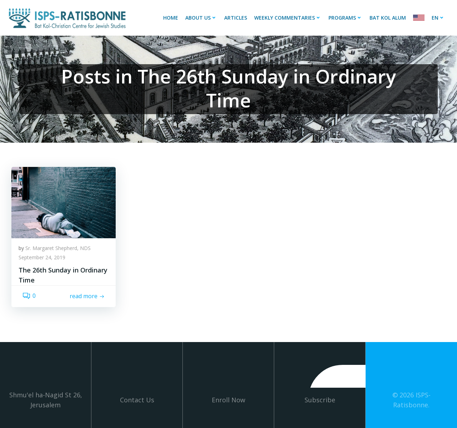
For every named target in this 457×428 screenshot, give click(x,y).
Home (170, 17)
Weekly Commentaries (287, 17)
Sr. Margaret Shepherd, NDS (58, 248)
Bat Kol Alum (388, 17)
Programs (345, 17)
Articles (235, 17)
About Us (201, 17)
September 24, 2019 (42, 257)
